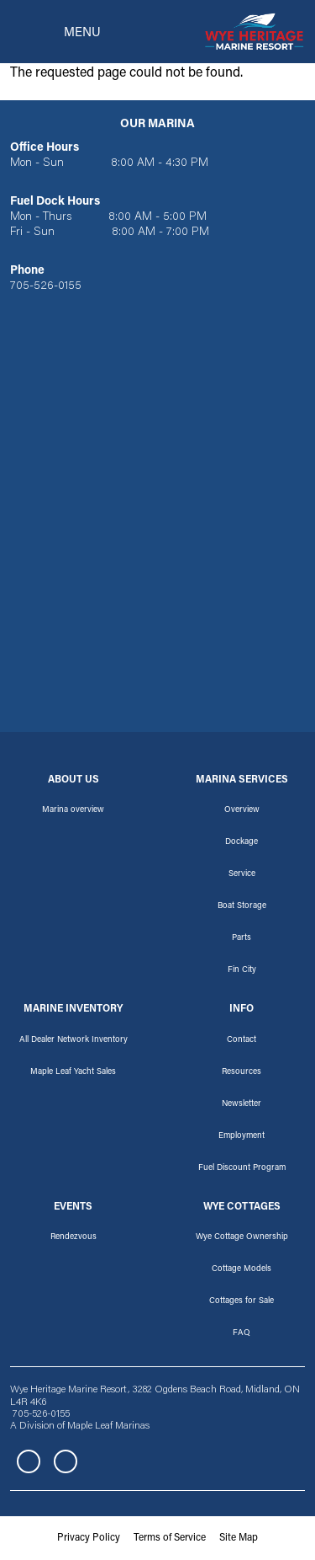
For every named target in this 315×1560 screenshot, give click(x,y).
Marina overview (73, 810)
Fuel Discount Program (242, 1168)
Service (241, 874)
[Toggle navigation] (55, 32)
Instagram (65, 1461)
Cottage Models (241, 1269)
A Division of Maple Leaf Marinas (80, 1426)
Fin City (242, 970)
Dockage (241, 842)
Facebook (28, 1461)
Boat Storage (242, 906)
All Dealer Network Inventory (73, 1040)
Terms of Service (170, 1538)
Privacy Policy (88, 1538)
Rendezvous (73, 1237)
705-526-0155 (45, 286)
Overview (242, 810)
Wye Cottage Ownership (242, 1237)
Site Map (238, 1538)
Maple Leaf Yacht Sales (73, 1072)
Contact (241, 1040)
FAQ (241, 1333)
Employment (241, 1136)
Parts (241, 938)
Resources (241, 1072)
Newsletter (241, 1104)
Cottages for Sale (241, 1301)
